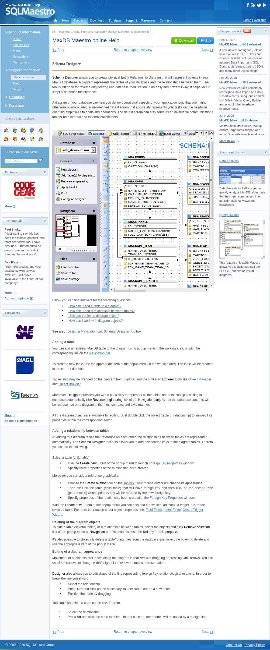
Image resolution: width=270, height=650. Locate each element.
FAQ (16, 83)
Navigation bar (99, 353)
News (65, 20)
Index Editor (172, 510)
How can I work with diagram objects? (95, 321)
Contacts (166, 20)
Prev (60, 50)
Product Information (24, 32)
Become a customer (19, 420)
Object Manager (199, 379)
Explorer (129, 379)
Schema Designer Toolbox (122, 331)
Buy (205, 41)
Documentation (24, 77)
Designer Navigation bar (84, 331)
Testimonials (21, 62)
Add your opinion (17, 298)
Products (80, 20)
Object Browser (69, 384)
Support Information (24, 70)
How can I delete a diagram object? (93, 316)
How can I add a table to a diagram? (94, 306)
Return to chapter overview (133, 50)
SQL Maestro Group (65, 31)
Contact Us (234, 645)
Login (247, 20)
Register (260, 20)
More (8, 206)
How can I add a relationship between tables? (101, 311)
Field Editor (154, 510)
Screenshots (21, 56)
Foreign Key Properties (165, 463)
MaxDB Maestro (118, 31)
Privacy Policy (254, 645)
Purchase (115, 20)
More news (227, 141)
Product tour (21, 45)
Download (97, 20)
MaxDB (100, 31)
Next (205, 50)
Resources (148, 20)
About (17, 39)
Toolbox (128, 483)
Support (131, 20)
